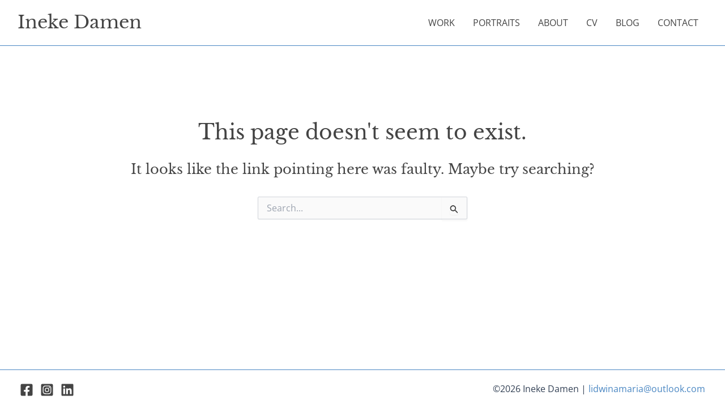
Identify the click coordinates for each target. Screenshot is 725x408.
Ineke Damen (80, 22)
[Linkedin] (67, 390)
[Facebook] (26, 390)
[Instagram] (47, 390)
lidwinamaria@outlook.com (646, 388)
